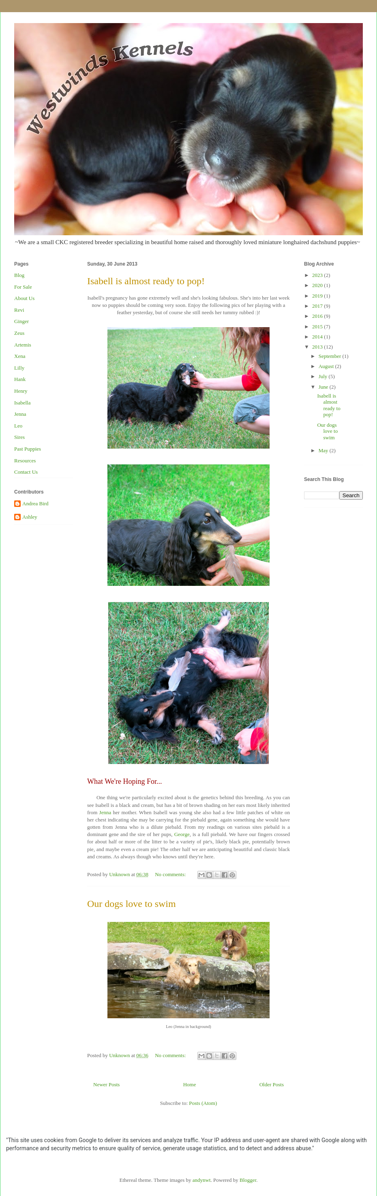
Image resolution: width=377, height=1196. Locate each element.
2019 (318, 296)
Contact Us (26, 472)
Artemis (22, 345)
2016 (318, 316)
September (331, 356)
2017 (318, 306)
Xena (19, 356)
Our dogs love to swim (131, 903)
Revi (19, 310)
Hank (20, 379)
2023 (318, 275)
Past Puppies (27, 449)
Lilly (19, 368)
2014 (318, 337)
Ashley (29, 517)
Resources (25, 461)
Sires (19, 437)
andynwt (202, 1180)
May (324, 450)
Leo (18, 426)
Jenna (105, 812)
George (182, 834)
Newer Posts (106, 1084)
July (324, 376)
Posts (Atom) (203, 1103)
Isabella (22, 403)
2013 (318, 347)
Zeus (19, 333)
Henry (21, 391)
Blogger (248, 1180)
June (324, 387)
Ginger (21, 321)
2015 (318, 326)
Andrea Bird (35, 503)
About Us (24, 298)
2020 (318, 285)
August (327, 366)
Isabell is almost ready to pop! (146, 281)
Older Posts (271, 1084)
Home (189, 1084)
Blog (19, 275)
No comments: (171, 874)
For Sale (23, 287)
